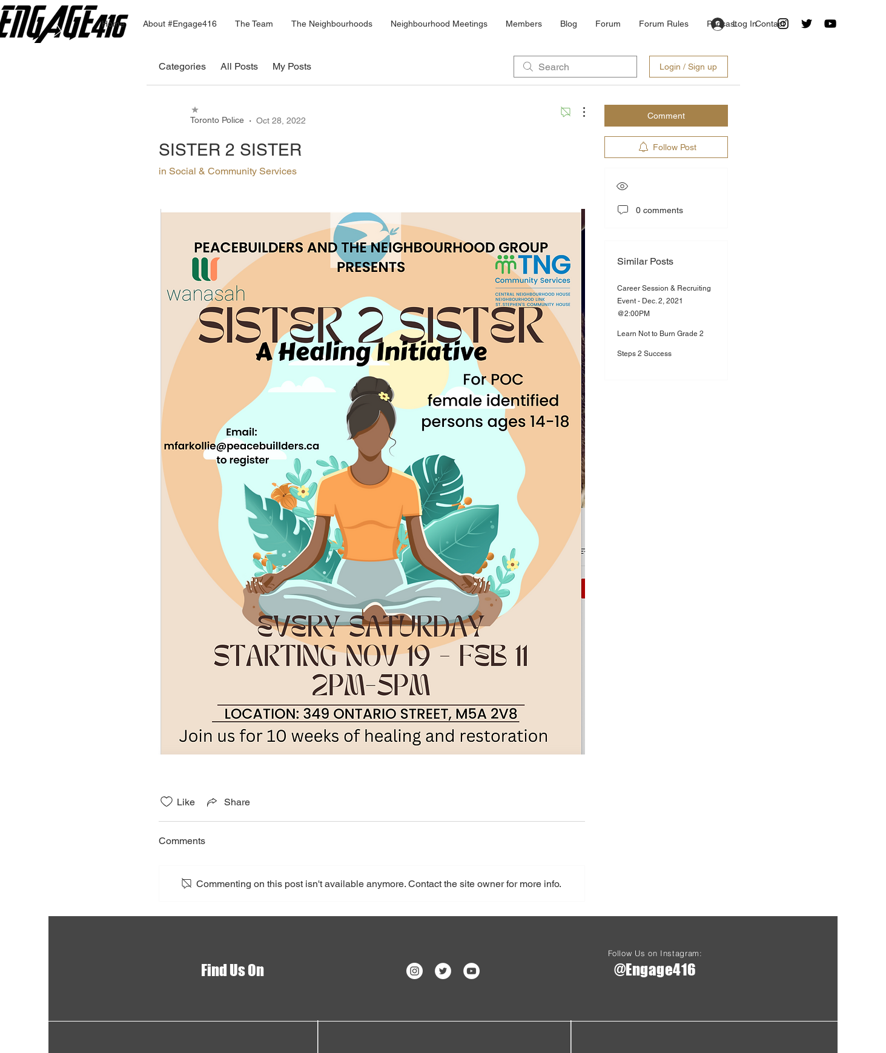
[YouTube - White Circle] (471, 971)
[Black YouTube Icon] (830, 23)
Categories (182, 66)
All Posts (239, 66)
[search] (575, 67)
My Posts (292, 66)
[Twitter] (806, 23)
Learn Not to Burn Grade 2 (660, 333)
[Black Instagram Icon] (783, 23)
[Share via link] (227, 801)
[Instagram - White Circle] (414, 971)
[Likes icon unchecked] (166, 801)
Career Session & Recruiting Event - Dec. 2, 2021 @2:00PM (664, 301)
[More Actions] (577, 112)
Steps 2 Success (644, 353)
